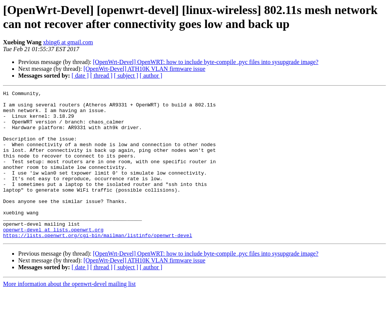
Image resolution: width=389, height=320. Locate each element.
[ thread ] (101, 75)
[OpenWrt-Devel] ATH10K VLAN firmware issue (144, 69)
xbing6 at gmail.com (68, 42)
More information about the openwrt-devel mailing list (69, 313)
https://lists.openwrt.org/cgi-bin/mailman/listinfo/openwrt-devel (97, 264)
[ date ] (80, 75)
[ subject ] (126, 75)
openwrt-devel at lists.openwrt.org (53, 257)
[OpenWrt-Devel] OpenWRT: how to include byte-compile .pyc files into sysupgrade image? (205, 62)
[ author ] (151, 75)
